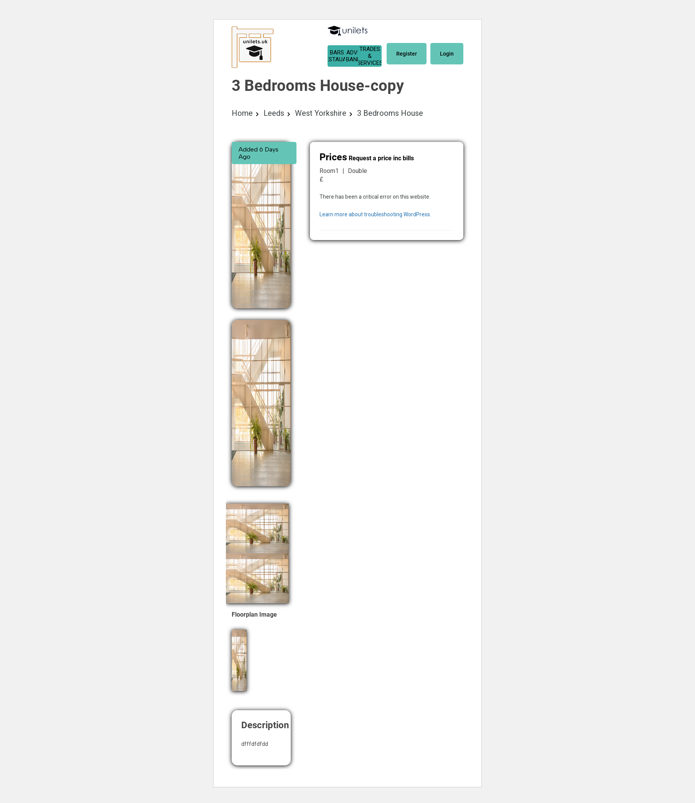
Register (406, 54)
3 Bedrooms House (390, 113)
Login (447, 54)
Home (242, 113)
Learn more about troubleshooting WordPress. (375, 214)
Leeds (274, 113)
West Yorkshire (320, 113)
